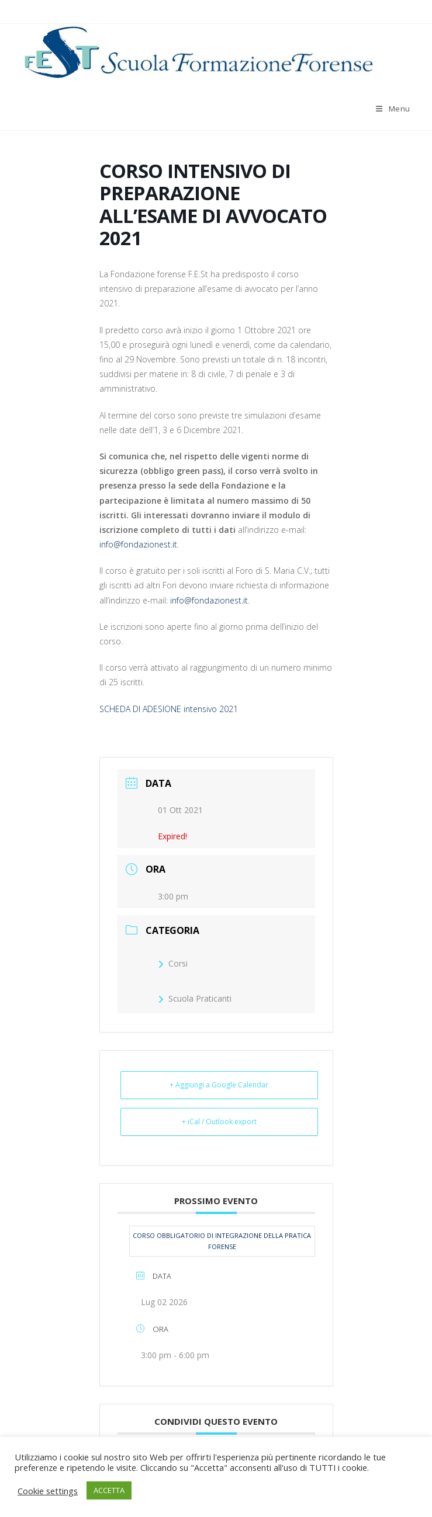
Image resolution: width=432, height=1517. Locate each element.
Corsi (173, 963)
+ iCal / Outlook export (219, 1122)
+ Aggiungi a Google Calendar (219, 1085)
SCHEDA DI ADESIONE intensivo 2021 (168, 708)
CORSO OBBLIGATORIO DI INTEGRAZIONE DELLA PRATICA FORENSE (222, 1241)
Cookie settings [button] (48, 1490)
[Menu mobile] (393, 108)
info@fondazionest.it (138, 544)
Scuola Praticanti (194, 998)
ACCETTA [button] (109, 1490)
